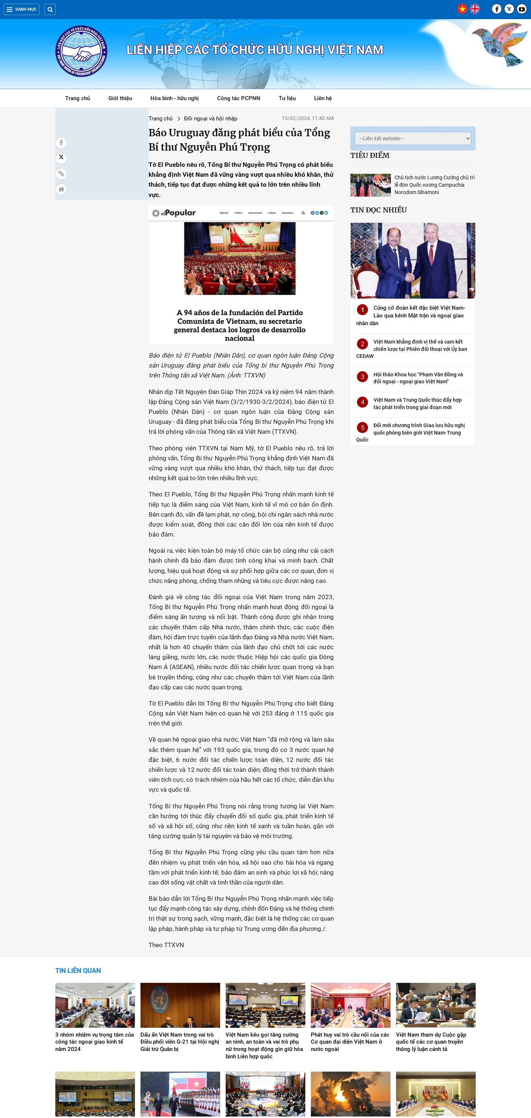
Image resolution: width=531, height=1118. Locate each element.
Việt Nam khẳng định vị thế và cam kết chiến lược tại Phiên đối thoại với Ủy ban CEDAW (411, 349)
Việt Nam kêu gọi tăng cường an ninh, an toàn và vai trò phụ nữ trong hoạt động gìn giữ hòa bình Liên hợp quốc (264, 943)
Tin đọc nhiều (378, 209)
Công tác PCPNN (238, 98)
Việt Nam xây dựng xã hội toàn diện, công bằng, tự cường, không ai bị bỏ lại (93, 1028)
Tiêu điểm (369, 155)
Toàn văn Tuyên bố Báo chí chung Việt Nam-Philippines (174, 1024)
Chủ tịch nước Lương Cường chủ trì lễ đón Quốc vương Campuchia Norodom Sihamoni (435, 185)
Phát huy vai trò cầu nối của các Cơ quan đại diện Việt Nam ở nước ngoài (350, 939)
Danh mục (22, 9)
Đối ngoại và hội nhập (133, 119)
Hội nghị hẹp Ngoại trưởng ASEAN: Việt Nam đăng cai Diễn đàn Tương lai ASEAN (265, 1028)
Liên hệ (323, 98)
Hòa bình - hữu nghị (174, 98)
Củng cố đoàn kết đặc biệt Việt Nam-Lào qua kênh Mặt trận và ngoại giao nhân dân (410, 316)
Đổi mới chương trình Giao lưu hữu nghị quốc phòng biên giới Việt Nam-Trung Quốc (410, 432)
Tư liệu (291, 99)
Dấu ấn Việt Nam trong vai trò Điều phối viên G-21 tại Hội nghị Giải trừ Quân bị (179, 939)
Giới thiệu (120, 98)
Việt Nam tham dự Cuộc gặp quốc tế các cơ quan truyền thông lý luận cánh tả (431, 939)
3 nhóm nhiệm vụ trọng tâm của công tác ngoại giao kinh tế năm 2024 (94, 939)
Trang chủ (77, 98)
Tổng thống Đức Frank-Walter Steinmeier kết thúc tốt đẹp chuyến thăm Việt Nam (432, 1028)
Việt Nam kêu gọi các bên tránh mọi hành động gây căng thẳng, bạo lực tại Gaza (350, 1028)
